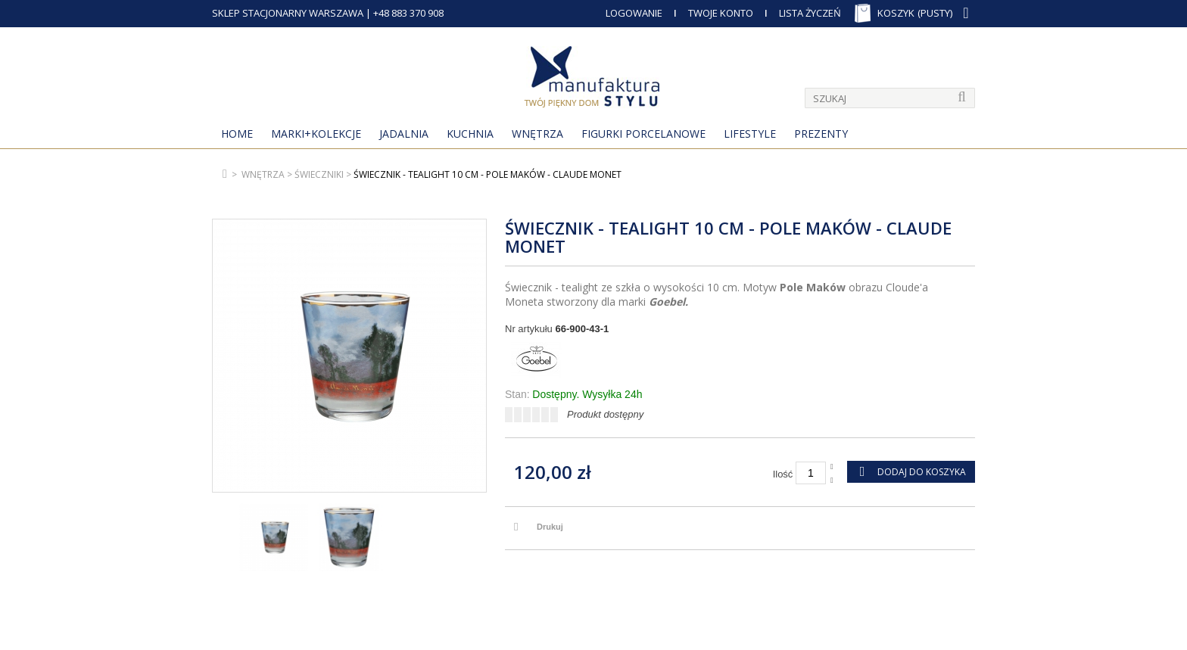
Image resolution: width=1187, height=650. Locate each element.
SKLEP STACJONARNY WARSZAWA (287, 13)
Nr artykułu (529, 329)
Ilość (783, 474)
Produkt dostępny (605, 414)
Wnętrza (537, 133)
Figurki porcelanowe (643, 133)
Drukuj (550, 526)
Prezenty (821, 133)
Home (237, 133)
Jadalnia (403, 133)
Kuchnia (470, 133)
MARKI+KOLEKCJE (316, 133)
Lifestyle (750, 133)
